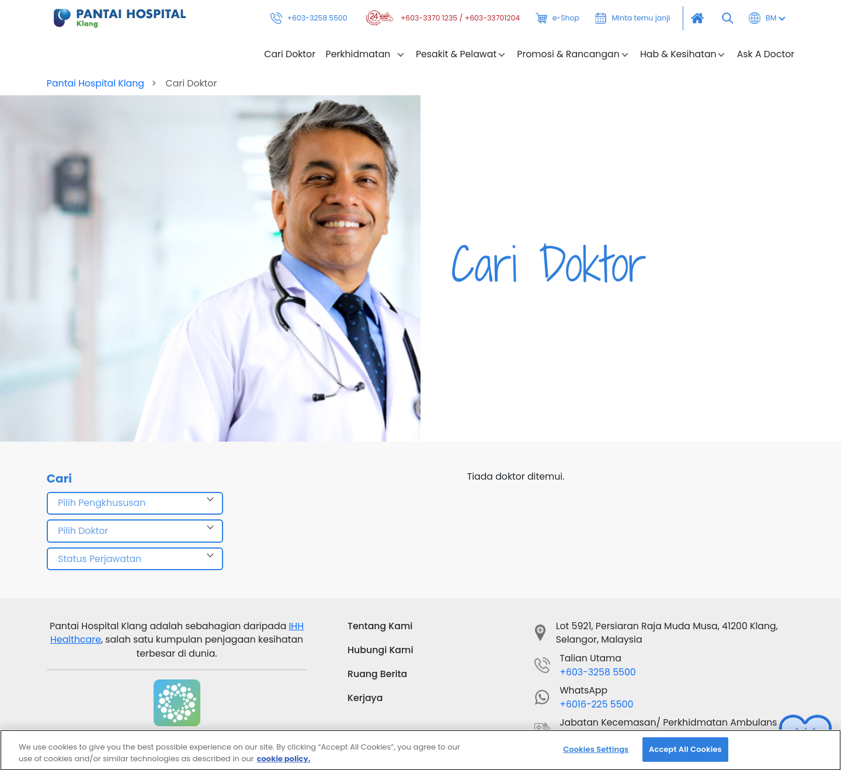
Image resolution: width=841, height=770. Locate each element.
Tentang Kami (380, 626)
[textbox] (135, 503)
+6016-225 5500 (596, 704)
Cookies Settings (595, 752)
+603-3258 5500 (308, 18)
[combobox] (135, 503)
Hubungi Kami (380, 650)
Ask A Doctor (765, 54)
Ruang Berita (377, 674)
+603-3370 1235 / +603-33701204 (441, 18)
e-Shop (557, 18)
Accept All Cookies (685, 752)
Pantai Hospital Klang (95, 83)
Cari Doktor (289, 54)
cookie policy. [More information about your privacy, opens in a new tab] (284, 761)
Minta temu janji (632, 18)
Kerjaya (365, 698)
